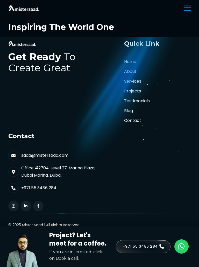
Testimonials (137, 101)
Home (130, 62)
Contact (132, 120)
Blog (128, 111)
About (130, 71)
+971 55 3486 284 (38, 188)
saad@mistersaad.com (44, 155)
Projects (132, 91)
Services (132, 81)
